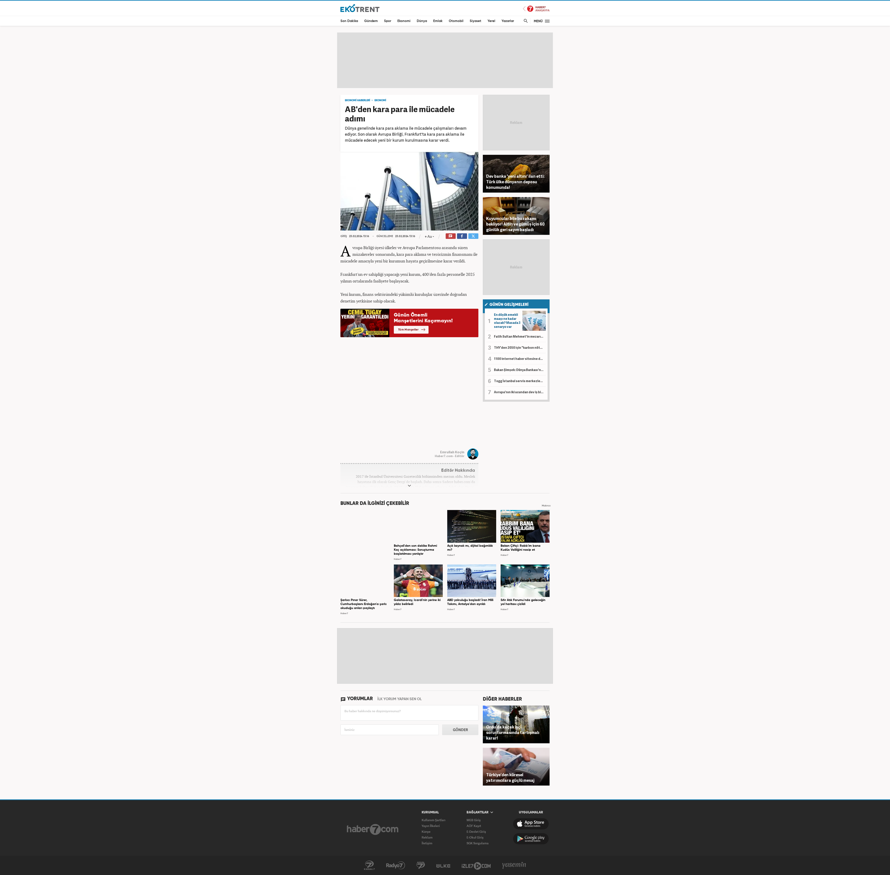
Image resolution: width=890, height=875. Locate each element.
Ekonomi (404, 21)
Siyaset (475, 21)
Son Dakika (349, 21)
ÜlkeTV (443, 865)
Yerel (491, 21)
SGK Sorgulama (478, 843)
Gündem (371, 21)
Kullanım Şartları (433, 820)
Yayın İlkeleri (431, 826)
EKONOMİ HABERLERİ (357, 100)
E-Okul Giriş (475, 837)
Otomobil (456, 21)
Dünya (422, 21)
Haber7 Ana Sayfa (536, 9)
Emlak (438, 21)
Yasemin (514, 865)
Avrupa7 (420, 865)
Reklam (427, 837)
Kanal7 (369, 865)
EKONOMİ (380, 100)
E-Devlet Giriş (476, 831)
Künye (426, 831)
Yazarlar (508, 21)
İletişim (427, 843)
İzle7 (476, 865)
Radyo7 (395, 865)
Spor (387, 21)
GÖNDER (460, 729)
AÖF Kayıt (474, 826)
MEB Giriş (474, 820)
